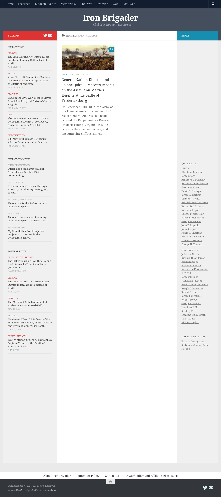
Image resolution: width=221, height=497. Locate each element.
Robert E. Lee (188, 292)
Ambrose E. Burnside (193, 179)
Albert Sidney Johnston (194, 284)
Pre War (102, 4)
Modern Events (45, 4)
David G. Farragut (191, 191)
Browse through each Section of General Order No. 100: (195, 345)
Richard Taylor (190, 322)
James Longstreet (191, 296)
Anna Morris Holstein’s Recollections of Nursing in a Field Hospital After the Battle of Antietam (29, 80)
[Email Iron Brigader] (50, 35)
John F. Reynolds (190, 225)
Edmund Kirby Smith (193, 314)
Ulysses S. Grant (190, 198)
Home (9, 4)
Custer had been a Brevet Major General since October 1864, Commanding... (26, 172)
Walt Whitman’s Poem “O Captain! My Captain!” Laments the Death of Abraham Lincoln (30, 343)
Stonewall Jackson (192, 280)
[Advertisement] (30, 409)
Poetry (19, 257)
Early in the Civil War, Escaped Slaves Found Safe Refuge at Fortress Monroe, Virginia (30, 101)
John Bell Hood (189, 277)
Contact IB (112, 475)
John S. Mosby (189, 299)
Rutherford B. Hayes (192, 206)
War (115, 4)
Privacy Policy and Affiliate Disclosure (151, 475)
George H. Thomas (192, 244)
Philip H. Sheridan (191, 232)
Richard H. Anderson (193, 258)
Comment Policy (88, 475)
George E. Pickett (191, 303)
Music (11, 257)
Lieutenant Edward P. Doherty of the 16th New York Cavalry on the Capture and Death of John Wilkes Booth (30, 322)
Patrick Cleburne (191, 265)
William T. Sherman (193, 236)
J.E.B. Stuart (188, 318)
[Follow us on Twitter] (45, 35)
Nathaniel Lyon (190, 210)
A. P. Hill (186, 273)
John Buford (188, 176)
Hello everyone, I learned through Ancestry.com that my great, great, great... (28, 189)
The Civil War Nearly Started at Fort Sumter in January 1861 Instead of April (28, 60)
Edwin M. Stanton (191, 240)
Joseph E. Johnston (192, 288)
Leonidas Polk (189, 307)
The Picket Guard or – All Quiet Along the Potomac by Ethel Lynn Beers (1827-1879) (29, 264)
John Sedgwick (189, 229)
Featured (24, 4)
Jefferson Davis (190, 254)
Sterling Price (189, 311)
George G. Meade (191, 221)
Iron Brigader (110, 18)
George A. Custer (191, 187)
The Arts (86, 4)
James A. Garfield (191, 194)
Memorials (68, 4)
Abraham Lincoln (191, 172)
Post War (129, 4)
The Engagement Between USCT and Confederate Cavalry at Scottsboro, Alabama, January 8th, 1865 (28, 121)
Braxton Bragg (189, 261)
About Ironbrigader (57, 475)
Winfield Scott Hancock (194, 202)
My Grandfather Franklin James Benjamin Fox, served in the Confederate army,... (26, 234)
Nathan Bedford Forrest (194, 269)
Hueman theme (49, 490)
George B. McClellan (192, 213)
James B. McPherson (193, 217)
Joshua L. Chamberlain (194, 183)
